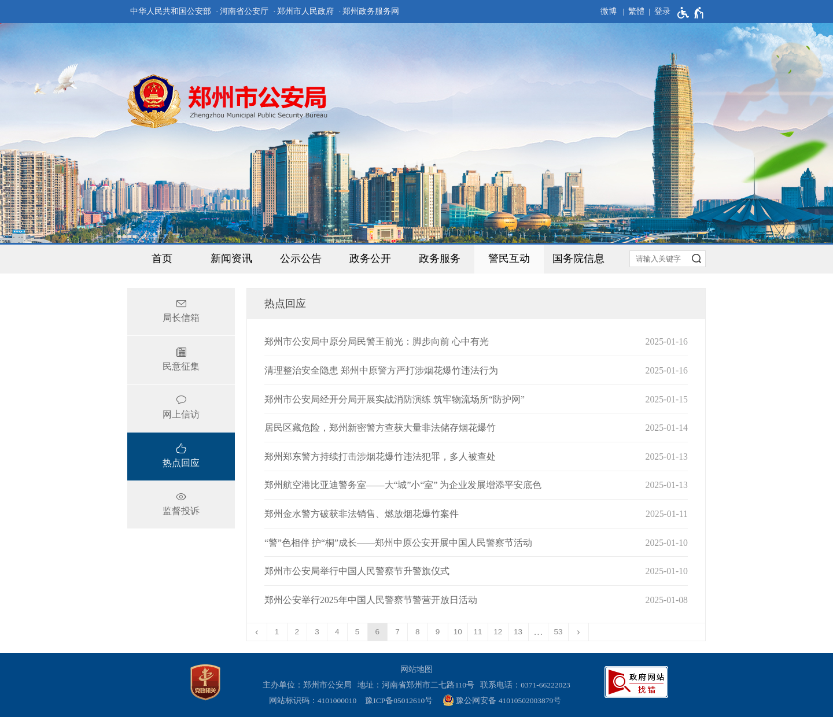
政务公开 (370, 258)
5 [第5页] (357, 631)
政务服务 (439, 258)
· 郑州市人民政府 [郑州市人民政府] (304, 11)
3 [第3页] (317, 631)
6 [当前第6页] (377, 631)
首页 (162, 258)
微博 (608, 11)
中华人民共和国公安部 (170, 11)
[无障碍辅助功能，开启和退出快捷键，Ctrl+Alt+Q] (691, 13)
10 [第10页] (458, 631)
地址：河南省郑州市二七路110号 (417, 685)
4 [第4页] (337, 631)
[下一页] (579, 632)
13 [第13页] (518, 631)
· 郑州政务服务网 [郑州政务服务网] (369, 11)
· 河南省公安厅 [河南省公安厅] (242, 11)
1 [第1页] (277, 631)
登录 (662, 11)
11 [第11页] (478, 631)
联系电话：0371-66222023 (525, 685)
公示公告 (301, 258)
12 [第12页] (497, 631)
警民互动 (509, 258)
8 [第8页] (417, 631)
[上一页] (257, 632)
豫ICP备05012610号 (399, 700)
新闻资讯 (231, 258)
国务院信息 (578, 258)
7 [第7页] (397, 631)
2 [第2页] (297, 631)
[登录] (657, 11)
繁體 (636, 11)
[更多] (539, 632)
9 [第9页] (438, 631)
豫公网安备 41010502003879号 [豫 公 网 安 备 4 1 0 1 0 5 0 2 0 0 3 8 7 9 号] (502, 700)
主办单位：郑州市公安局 (309, 685)
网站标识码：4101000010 (314, 700)
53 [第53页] (558, 631)
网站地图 (416, 669)
